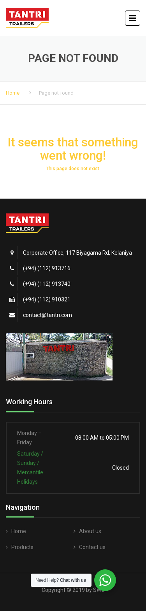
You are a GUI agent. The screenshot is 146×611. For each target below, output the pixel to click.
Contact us (92, 547)
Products (22, 547)
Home (12, 93)
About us (90, 531)
